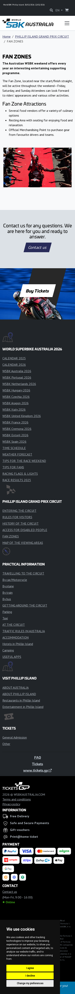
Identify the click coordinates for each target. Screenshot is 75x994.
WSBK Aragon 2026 (15, 403)
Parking (7, 612)
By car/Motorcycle (14, 580)
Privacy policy (11, 804)
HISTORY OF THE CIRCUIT (20, 523)
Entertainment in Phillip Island (22, 707)
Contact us (38, 247)
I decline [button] (30, 975)
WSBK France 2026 (15, 422)
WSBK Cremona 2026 (16, 429)
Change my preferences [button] (30, 983)
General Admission (14, 737)
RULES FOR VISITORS (17, 517)
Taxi (5, 618)
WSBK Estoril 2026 (15, 435)
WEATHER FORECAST (17, 454)
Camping (8, 650)
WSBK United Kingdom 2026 (21, 416)
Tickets (37, 763)
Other (6, 744)
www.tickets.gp (37, 770)
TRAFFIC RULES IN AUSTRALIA (23, 631)
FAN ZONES (10, 536)
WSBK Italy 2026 (14, 409)
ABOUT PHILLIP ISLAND (19, 694)
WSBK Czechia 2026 (16, 397)
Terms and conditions (16, 799)
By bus (6, 599)
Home (6, 36)
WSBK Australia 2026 (16, 371)
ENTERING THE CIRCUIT (19, 511)
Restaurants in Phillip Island (21, 700)
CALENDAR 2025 (14, 358)
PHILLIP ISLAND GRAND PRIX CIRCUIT (42, 36)
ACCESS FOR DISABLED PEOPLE (24, 530)
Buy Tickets (37, 291)
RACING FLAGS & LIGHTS (20, 474)
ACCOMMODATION (15, 637)
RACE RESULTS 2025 (16, 480)
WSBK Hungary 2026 (16, 390)
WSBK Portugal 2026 (16, 377)
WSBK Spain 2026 (14, 442)
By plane (8, 586)
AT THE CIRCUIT (13, 625)
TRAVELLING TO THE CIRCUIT (23, 573)
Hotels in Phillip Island (17, 644)
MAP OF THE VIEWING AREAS (22, 543)
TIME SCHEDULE (14, 448)
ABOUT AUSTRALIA (15, 688)
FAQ (37, 757)
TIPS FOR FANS (13, 467)
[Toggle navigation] (67, 23)
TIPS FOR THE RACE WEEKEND (24, 461)
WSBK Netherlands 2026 (19, 384)
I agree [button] (30, 968)
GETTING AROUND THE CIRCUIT (24, 605)
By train (7, 593)
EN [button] (57, 10)
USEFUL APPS (11, 657)
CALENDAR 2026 (14, 365)
